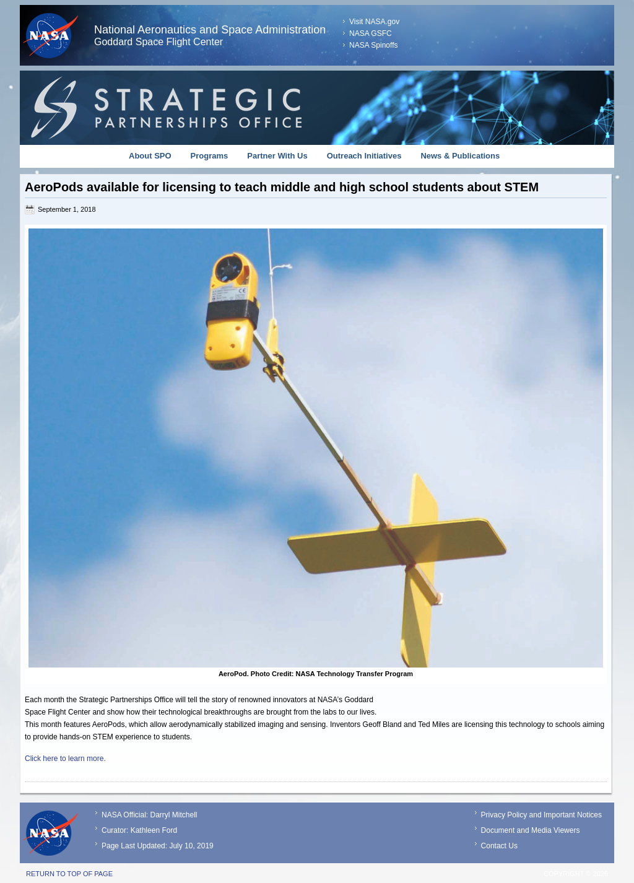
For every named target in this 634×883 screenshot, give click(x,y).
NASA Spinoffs (373, 45)
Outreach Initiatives (364, 155)
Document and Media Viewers (530, 830)
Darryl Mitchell (173, 815)
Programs (209, 155)
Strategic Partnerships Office (317, 108)
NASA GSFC (370, 33)
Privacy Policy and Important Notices (541, 815)
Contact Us (499, 846)
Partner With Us (277, 155)
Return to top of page (69, 873)
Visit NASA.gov (374, 21)
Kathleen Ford (154, 830)
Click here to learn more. (65, 758)
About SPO (150, 155)
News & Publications (460, 155)
